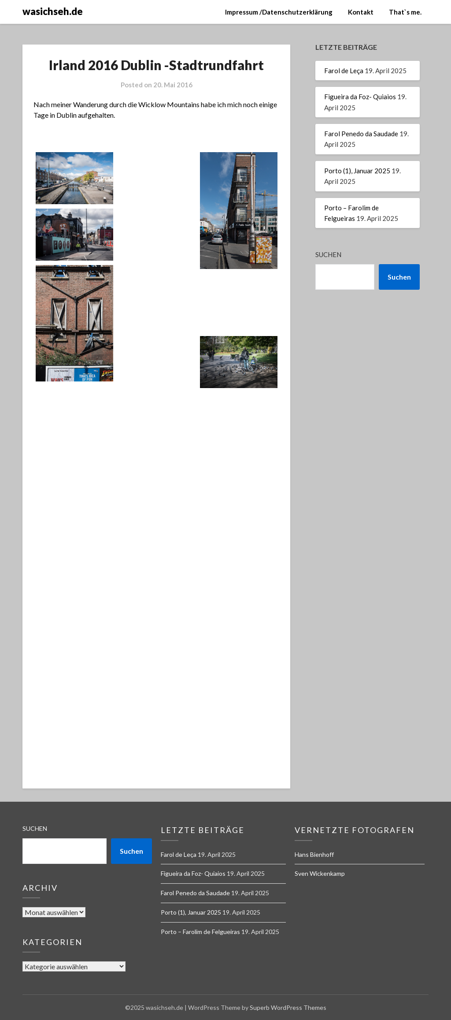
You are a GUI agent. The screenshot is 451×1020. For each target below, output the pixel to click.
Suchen (328, 254)
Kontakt (360, 12)
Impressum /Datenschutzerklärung (279, 12)
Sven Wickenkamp (320, 873)
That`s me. (405, 12)
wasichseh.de (52, 11)
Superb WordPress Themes (288, 1007)
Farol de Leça (343, 71)
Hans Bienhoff (314, 854)
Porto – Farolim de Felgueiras (200, 931)
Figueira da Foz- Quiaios (360, 97)
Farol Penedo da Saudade (361, 134)
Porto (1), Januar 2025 (357, 171)
